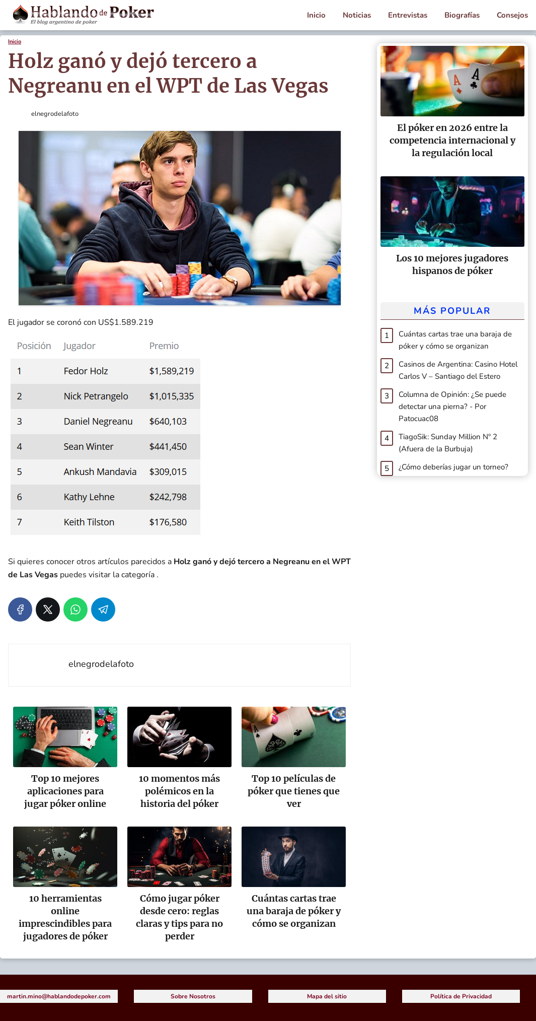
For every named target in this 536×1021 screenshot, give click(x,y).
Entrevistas (407, 15)
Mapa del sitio (327, 996)
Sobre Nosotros (193, 996)
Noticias (357, 15)
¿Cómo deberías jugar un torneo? (453, 467)
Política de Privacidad (461, 996)
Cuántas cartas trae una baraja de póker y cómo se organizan (455, 340)
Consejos (512, 15)
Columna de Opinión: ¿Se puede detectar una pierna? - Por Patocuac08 (452, 406)
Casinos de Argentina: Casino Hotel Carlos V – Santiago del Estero (458, 370)
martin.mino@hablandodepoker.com (59, 996)
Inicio (316, 15)
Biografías (462, 15)
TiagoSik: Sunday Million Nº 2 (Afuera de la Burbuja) (448, 443)
